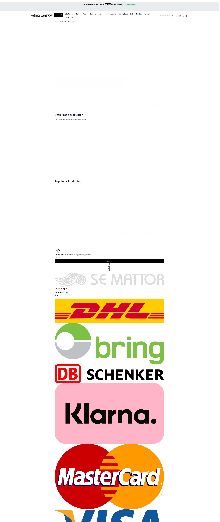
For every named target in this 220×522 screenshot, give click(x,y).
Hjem (56, 22)
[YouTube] (109, 266)
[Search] (172, 16)
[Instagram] (109, 268)
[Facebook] (109, 264)
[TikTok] (109, 270)
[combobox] (166, 15)
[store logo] (41, 15)
